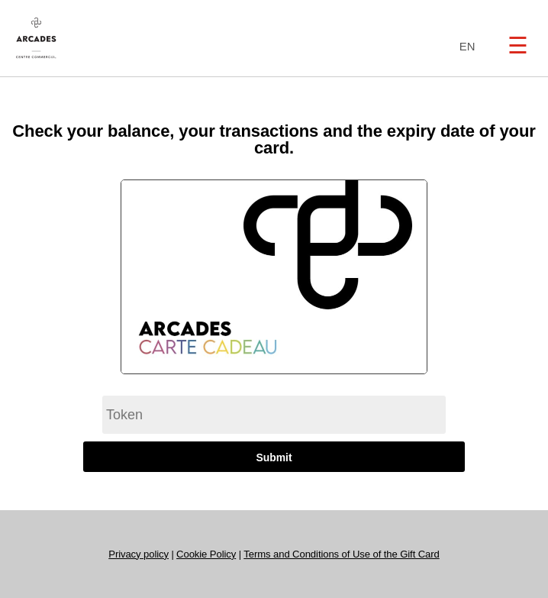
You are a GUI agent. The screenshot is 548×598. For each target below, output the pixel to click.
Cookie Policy (206, 554)
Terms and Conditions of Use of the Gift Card (341, 554)
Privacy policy (138, 554)
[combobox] (463, 47)
